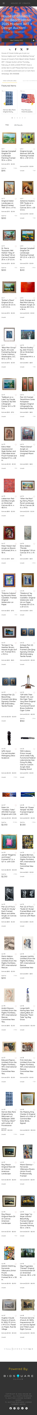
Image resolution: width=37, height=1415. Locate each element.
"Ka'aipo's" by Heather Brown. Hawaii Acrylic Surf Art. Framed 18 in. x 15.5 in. (9, 649)
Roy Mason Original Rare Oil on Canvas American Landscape (8, 1169)
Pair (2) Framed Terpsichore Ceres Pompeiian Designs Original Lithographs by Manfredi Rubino (27, 403)
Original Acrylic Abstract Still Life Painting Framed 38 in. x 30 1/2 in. (27, 154)
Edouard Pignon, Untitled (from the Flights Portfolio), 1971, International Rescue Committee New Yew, (8, 1067)
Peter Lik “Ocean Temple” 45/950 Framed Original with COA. (27, 810)
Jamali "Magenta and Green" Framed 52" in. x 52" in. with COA (8, 858)
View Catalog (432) (16, 40)
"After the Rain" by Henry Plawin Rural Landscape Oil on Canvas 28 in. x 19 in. (27, 503)
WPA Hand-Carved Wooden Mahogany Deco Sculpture (8, 754)
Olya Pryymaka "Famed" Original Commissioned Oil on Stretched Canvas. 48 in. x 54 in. (27, 1271)
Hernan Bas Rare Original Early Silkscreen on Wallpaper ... (9, 111)
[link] (22, 1408)
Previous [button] (4, 104)
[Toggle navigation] (3, 3)
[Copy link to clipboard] (10, 49)
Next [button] (33, 104)
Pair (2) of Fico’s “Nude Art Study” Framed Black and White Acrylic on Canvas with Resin (27, 911)
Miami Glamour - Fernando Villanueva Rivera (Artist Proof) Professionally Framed (27, 1170)
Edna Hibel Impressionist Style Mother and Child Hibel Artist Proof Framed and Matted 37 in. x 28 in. (9, 453)
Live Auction (10, 13)
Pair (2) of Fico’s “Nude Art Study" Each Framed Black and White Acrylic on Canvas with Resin (8, 912)
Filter (7, 125)
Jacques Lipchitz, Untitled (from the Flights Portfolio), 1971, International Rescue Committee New (27, 962)
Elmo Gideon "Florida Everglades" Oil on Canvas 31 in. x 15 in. (27, 550)
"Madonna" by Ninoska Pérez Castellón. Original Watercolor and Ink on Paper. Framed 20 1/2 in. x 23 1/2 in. (27, 600)
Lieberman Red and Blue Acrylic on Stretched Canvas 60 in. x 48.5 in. (8, 503)
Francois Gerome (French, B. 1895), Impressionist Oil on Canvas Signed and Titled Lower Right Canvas (27, 1323)
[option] (9, 102)
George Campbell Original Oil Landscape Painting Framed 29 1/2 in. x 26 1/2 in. (27, 254)
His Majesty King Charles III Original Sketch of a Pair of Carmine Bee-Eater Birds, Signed (27, 1117)
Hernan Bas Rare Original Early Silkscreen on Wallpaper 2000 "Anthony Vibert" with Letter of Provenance (8, 1119)
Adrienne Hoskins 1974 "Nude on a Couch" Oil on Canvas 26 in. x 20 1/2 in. (27, 205)
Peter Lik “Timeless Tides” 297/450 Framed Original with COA (8, 810)
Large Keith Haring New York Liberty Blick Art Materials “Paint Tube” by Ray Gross (27, 1014)
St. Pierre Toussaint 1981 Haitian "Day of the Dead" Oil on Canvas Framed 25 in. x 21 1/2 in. (8, 254)
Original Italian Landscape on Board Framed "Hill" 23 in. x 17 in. (8, 204)
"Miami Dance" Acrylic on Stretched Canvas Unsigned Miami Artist (27, 451)
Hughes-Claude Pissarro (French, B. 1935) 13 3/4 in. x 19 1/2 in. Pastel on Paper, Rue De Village (8, 1323)
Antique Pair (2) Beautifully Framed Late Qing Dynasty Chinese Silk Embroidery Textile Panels (27, 650)
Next (30, 1349)
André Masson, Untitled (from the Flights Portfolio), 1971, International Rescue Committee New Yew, (8, 1015)
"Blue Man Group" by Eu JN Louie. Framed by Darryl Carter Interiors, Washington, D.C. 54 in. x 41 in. (8, 353)
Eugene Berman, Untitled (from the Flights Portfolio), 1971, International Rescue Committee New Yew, (27, 861)
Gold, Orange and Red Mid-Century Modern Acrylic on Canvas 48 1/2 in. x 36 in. (27, 304)
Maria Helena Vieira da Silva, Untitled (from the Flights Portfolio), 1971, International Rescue (8, 962)
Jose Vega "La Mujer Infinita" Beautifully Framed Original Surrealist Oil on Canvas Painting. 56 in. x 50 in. (27, 1221)
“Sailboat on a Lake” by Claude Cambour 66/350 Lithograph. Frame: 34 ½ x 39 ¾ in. (8, 403)
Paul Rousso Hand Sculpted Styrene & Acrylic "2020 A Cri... (28, 111)
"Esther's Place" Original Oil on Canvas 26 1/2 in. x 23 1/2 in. (8, 303)
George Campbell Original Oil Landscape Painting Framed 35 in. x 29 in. (8, 155)
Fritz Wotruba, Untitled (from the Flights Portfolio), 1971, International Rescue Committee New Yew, (27, 1067)
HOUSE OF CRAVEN (20, 3)
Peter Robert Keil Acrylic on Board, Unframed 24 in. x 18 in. (8, 549)
